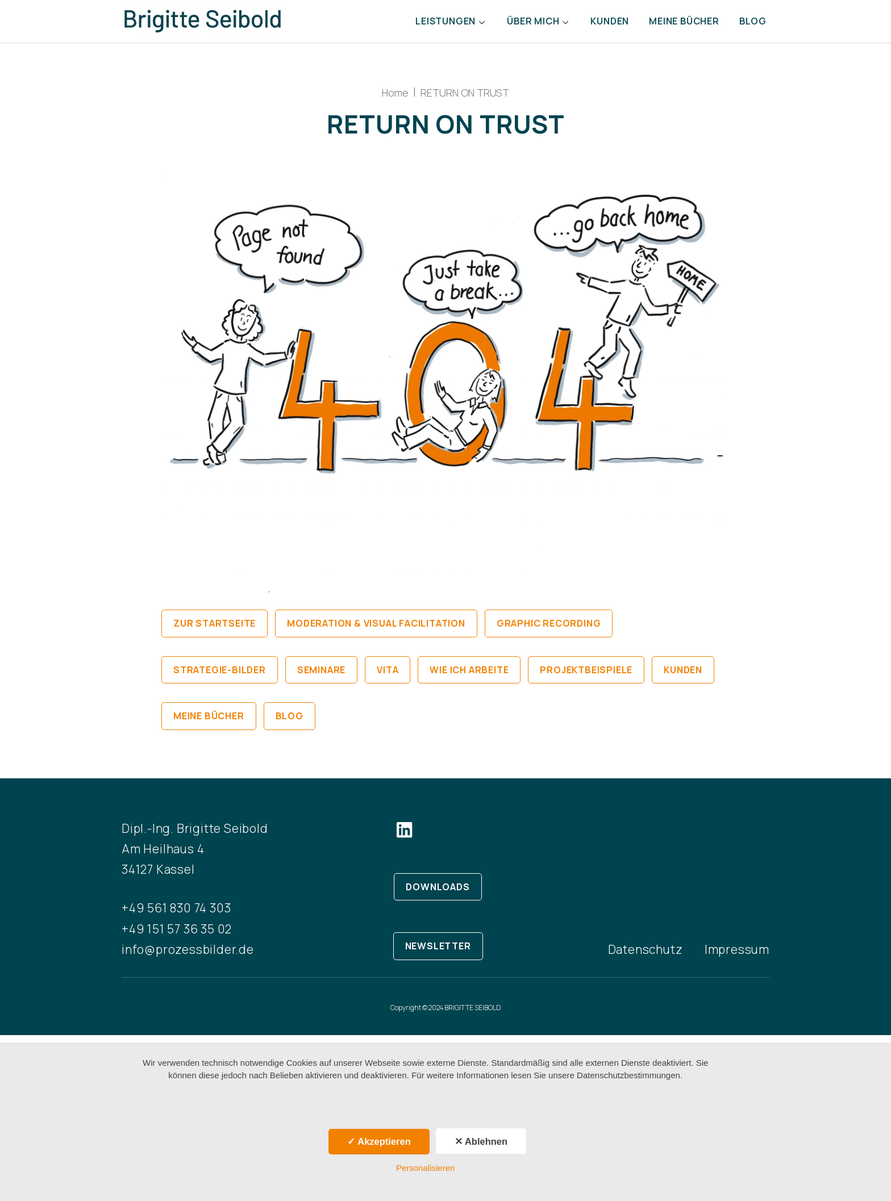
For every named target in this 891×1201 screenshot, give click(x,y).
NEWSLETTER (438, 953)
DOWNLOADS (437, 894)
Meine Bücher (678, 24)
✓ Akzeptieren (379, 1141)
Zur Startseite (214, 631)
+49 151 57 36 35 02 (177, 936)
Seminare (321, 677)
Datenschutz (645, 957)
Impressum (737, 957)
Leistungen (423, 24)
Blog (751, 24)
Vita (387, 677)
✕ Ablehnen (481, 1141)
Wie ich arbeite (469, 677)
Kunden (598, 24)
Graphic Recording (549, 631)
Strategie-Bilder (219, 677)
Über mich (517, 24)
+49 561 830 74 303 (176, 916)
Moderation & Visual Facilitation (376, 631)
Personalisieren (425, 1168)
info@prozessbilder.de (188, 957)
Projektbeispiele (586, 677)
